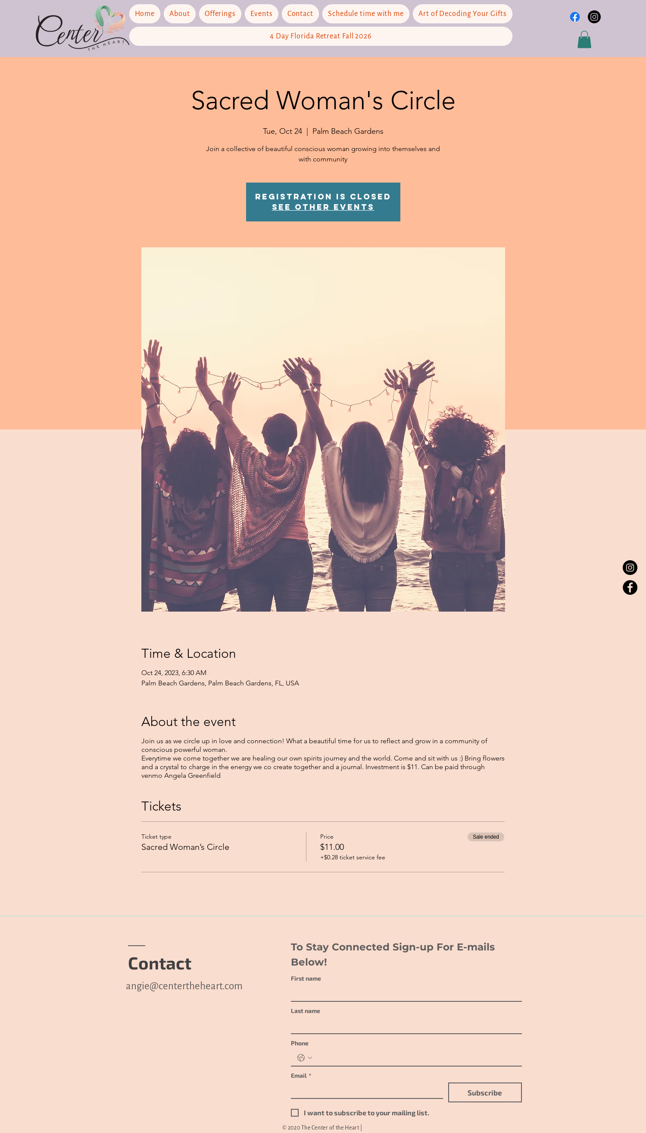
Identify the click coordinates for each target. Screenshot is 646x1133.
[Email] (364, 1090)
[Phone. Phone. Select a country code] (304, 1058)
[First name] (404, 993)
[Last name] (404, 1025)
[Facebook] (630, 587)
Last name (305, 1010)
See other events (323, 207)
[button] (584, 39)
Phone (300, 1043)
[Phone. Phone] (415, 1058)
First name (306, 978)
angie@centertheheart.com (184, 986)
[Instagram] (594, 16)
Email (301, 1075)
